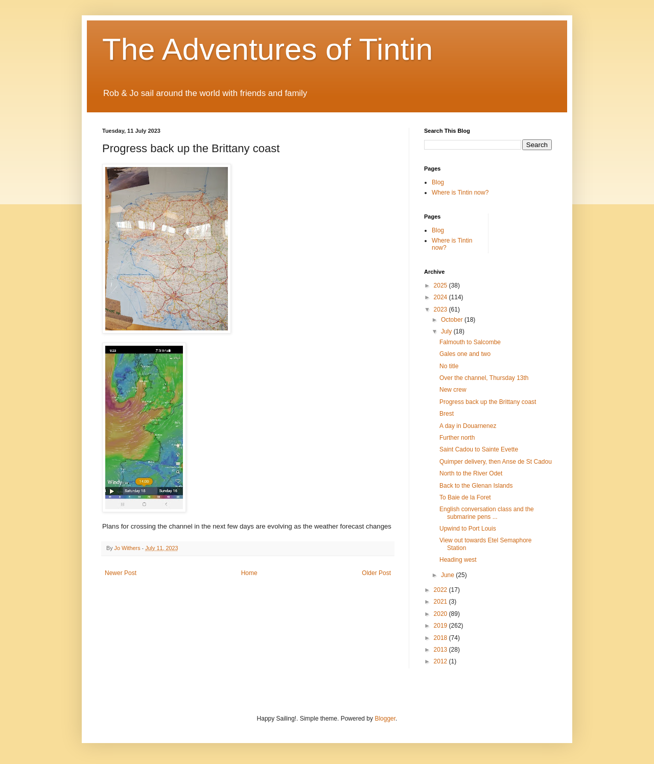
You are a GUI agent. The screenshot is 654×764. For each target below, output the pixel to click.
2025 (441, 285)
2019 (441, 625)
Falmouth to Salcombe (470, 342)
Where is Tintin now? (460, 192)
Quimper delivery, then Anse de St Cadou (495, 461)
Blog (438, 182)
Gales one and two (465, 353)
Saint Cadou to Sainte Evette (478, 449)
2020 (441, 613)
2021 (441, 601)
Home (249, 573)
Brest (446, 413)
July (447, 331)
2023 (441, 309)
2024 (441, 297)
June (448, 575)
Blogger (385, 718)
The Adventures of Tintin (267, 49)
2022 (441, 589)
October (452, 319)
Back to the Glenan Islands (475, 485)
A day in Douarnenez (467, 425)
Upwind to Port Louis (467, 528)
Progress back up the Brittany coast (487, 401)
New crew (452, 389)
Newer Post (120, 573)
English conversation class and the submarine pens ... (486, 513)
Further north (457, 437)
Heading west (458, 559)
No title (448, 366)
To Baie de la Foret (465, 497)
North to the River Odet (470, 473)
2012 (441, 661)
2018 (441, 637)
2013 (441, 649)
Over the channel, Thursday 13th (484, 377)
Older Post (376, 573)
